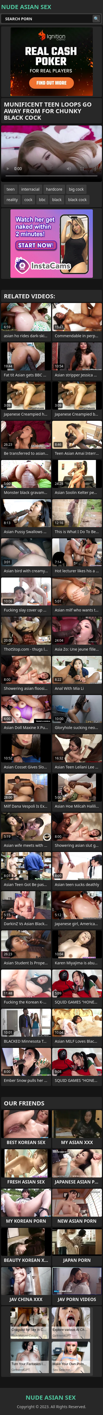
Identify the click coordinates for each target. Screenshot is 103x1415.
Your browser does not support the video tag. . (51, 153)
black (57, 199)
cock (28, 199)
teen (11, 189)
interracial (30, 189)
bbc (42, 199)
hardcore (54, 189)
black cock (77, 199)
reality (12, 199)
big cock (76, 189)
